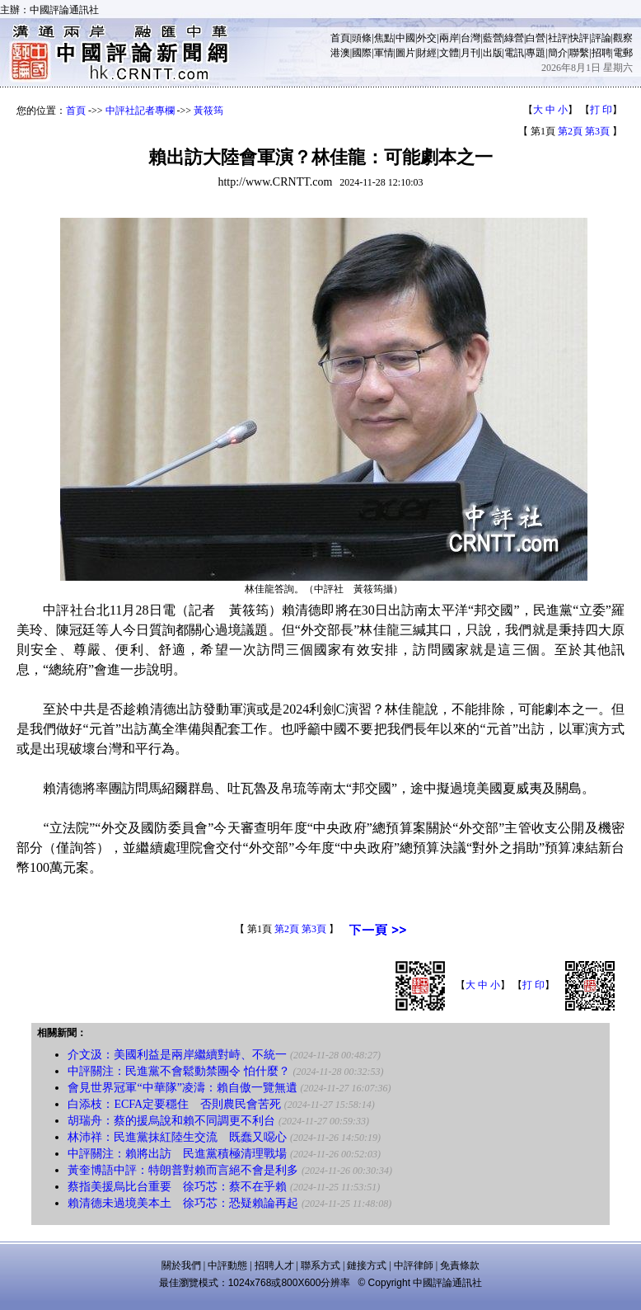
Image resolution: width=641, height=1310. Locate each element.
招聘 (601, 53)
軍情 (384, 53)
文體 (449, 53)
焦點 (384, 38)
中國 (405, 38)
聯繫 (579, 53)
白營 (535, 38)
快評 (579, 38)
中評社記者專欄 (140, 110)
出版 (493, 53)
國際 (362, 53)
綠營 (514, 38)
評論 (601, 38)
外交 (427, 38)
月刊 (470, 53)
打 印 (601, 109)
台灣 (470, 38)
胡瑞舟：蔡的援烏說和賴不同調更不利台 (171, 1120)
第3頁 (597, 131)
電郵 (623, 53)
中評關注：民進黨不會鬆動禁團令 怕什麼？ (179, 1071)
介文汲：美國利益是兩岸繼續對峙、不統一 (177, 1054)
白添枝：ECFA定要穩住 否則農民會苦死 (174, 1104)
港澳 (340, 53)
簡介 (558, 53)
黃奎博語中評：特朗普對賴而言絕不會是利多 (183, 1170)
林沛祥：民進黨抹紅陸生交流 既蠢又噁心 (177, 1137)
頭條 (362, 38)
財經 (427, 53)
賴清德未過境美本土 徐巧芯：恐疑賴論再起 (183, 1203)
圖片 (405, 53)
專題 (535, 53)
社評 (558, 38)
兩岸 (449, 38)
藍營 (493, 38)
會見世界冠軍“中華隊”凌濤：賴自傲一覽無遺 (182, 1087)
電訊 (514, 53)
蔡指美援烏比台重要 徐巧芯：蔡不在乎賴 (177, 1186)
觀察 (623, 38)
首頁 (340, 38)
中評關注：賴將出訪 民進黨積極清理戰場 (177, 1153)
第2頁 (570, 131)
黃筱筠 (208, 110)
